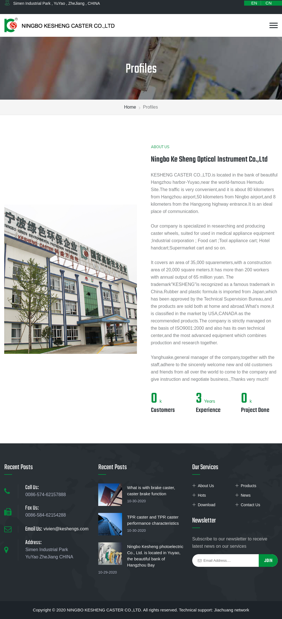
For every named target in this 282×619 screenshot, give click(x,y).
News (246, 495)
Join (268, 561)
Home (130, 107)
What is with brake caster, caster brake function (151, 490)
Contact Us (250, 505)
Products (248, 485)
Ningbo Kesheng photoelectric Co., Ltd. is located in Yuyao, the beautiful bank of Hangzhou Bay (155, 555)
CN (268, 3)
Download (206, 505)
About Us (206, 485)
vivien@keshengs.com (65, 528)
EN (254, 3)
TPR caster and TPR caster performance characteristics (153, 520)
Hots (202, 495)
